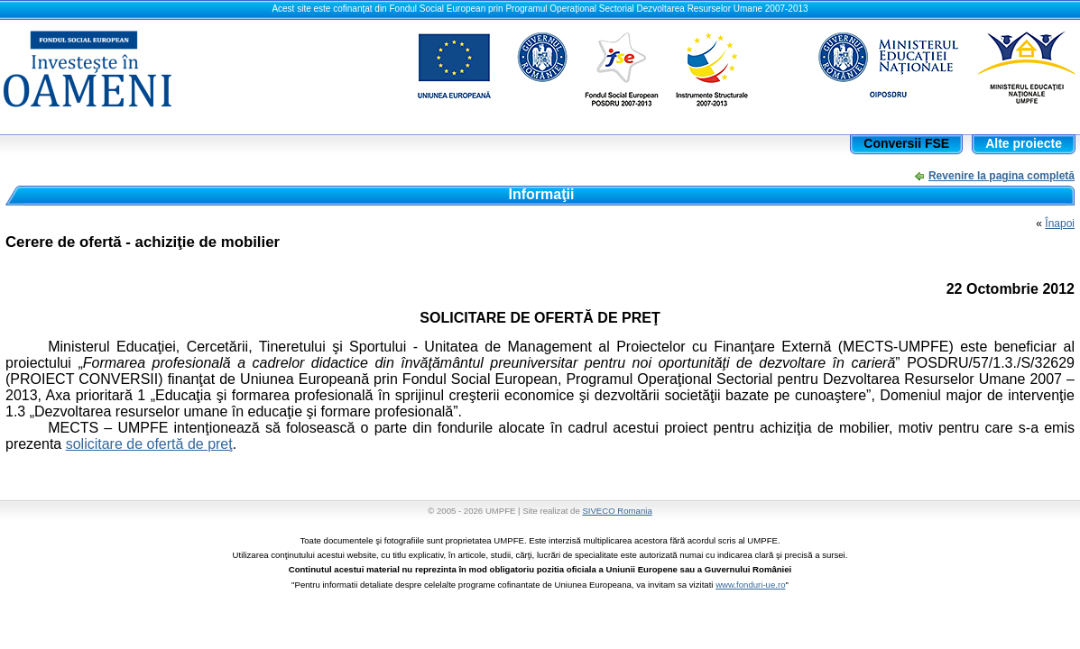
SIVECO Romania (616, 511)
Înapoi (1060, 223)
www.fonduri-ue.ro (750, 585)
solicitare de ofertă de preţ (149, 444)
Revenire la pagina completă (1001, 175)
